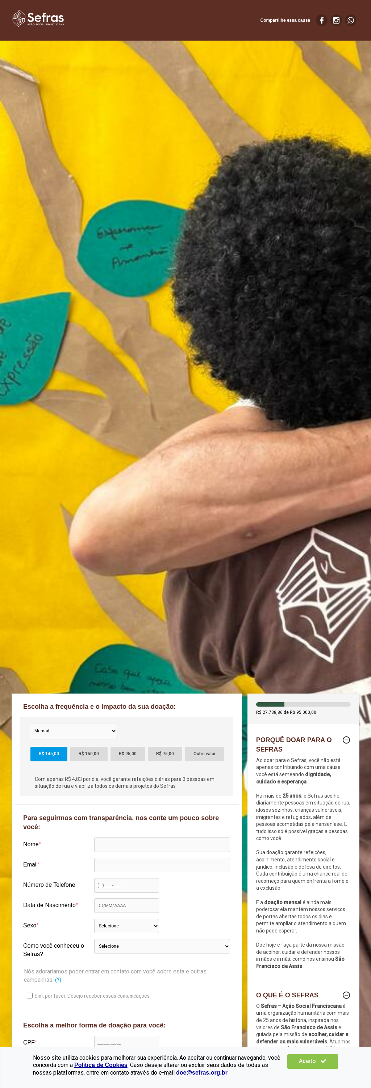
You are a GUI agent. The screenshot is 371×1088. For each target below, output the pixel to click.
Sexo (29, 925)
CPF (29, 1042)
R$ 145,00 (49, 753)
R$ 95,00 (128, 753)
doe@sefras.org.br (181, 1073)
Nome (31, 844)
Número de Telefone (49, 885)
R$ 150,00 (89, 753)
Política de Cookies (101, 1065)
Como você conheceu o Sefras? (53, 950)
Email (30, 864)
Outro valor (204, 753)
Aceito (316, 1061)
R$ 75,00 (165, 753)
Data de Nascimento (49, 905)
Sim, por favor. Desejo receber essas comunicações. (89, 996)
